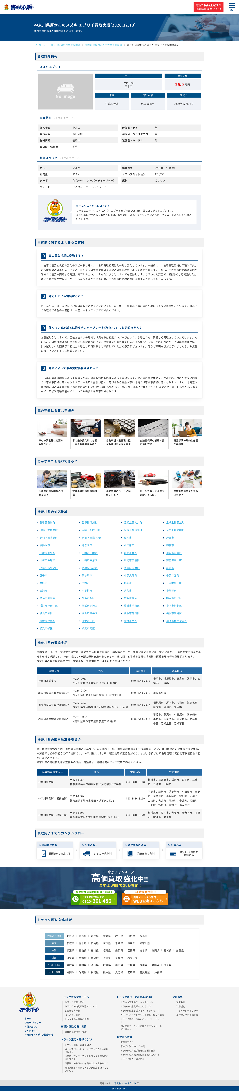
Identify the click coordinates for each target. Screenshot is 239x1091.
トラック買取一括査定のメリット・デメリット (142, 1020)
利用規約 (180, 1006)
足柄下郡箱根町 (175, 530)
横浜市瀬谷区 (89, 613)
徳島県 (131, 965)
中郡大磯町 (130, 575)
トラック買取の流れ (74, 1002)
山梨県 (119, 950)
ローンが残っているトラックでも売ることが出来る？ (86, 1050)
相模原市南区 (132, 568)
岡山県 (95, 965)
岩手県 (95, 936)
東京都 (131, 943)
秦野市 (43, 583)
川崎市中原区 (89, 560)
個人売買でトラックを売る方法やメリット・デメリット (142, 1028)
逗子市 (43, 575)
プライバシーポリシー (187, 1010)
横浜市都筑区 (132, 613)
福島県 (143, 936)
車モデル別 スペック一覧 (133, 1046)
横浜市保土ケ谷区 (176, 621)
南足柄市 (87, 590)
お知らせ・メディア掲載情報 (39, 1034)
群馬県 (95, 943)
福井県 (107, 950)
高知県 (168, 965)
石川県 (95, 950)
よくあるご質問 (72, 1014)
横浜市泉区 (130, 598)
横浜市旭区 (88, 598)
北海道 (70, 936)
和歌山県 (132, 958)
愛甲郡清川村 (89, 522)
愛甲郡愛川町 (47, 522)
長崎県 (95, 972)
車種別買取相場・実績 (76, 1031)
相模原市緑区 (89, 568)
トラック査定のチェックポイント (137, 1002)
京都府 (83, 958)
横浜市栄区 (46, 613)
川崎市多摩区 (47, 560)
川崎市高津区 (174, 553)
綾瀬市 (170, 537)
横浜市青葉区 (47, 598)
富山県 (83, 950)
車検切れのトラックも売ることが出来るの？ (86, 1063)
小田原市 (129, 545)
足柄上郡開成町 (175, 522)
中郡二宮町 (172, 575)
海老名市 (87, 545)
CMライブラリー (33, 1022)
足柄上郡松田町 (91, 530)
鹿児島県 (145, 972)
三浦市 (43, 590)
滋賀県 (70, 958)
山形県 (131, 936)
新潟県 (70, 950)
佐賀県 (83, 972)
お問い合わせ (31, 1026)
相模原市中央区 (49, 568)
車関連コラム (127, 1042)
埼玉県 (107, 943)
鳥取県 (70, 965)
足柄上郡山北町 (133, 530)
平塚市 (85, 583)
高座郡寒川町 (174, 560)
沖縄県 (158, 972)
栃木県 (83, 943)
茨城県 (70, 943)
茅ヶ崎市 (87, 575)
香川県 (143, 965)
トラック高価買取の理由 (77, 1018)
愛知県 (168, 950)
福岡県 (70, 972)
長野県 (131, 950)
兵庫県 (107, 958)
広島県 (107, 965)
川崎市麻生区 (47, 553)
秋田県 (119, 936)
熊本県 (107, 972)
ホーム (28, 1018)
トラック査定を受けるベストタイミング (140, 1010)
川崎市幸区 (130, 553)
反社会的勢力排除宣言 (187, 1014)
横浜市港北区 (174, 605)
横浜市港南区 (132, 605)
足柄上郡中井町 (49, 530)
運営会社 (180, 1002)
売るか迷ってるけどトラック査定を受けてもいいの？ (86, 1069)
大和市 (128, 590)
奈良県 (119, 958)
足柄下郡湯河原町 (92, 537)
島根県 (83, 965)
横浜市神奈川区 (49, 605)
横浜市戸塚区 (47, 621)
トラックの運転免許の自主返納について (140, 1054)
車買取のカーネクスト (126, 1083)
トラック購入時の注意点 (132, 1058)
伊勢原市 (45, 545)
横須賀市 (171, 590)
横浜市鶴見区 (174, 613)
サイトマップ (31, 1030)
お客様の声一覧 (72, 1010)
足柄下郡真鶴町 (49, 537)
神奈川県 (145, 943)
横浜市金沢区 (89, 605)
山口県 (119, 965)
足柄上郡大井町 (133, 522)
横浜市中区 (88, 621)
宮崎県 (131, 972)
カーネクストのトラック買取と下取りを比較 (142, 1014)
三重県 (180, 950)
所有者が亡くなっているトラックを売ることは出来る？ (86, 1057)
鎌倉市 (170, 545)
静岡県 (155, 950)
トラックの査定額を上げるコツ (136, 1006)
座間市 (170, 568)
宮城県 (107, 936)
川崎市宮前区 (132, 560)
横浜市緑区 (46, 628)
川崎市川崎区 (89, 553)
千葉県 (119, 943)
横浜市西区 (130, 621)
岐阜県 (143, 950)
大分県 (119, 972)
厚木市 (128, 537)
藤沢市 (128, 583)
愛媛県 (155, 965)
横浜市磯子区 (174, 598)
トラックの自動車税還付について (81, 1006)
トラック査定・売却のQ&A (78, 1044)
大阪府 (95, 958)
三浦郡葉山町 (174, 583)
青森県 (83, 936)
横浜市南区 (88, 628)
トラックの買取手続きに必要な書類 (138, 1050)
